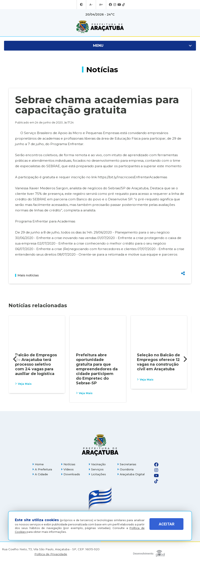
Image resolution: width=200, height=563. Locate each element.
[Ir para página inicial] (100, 27)
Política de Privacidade (50, 554)
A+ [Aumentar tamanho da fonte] (100, 4)
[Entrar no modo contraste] (82, 4)
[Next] (184, 359)
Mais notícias (27, 275)
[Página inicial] (100, 445)
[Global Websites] (149, 552)
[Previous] (15, 359)
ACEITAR (166, 527)
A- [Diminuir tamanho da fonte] (91, 4)
